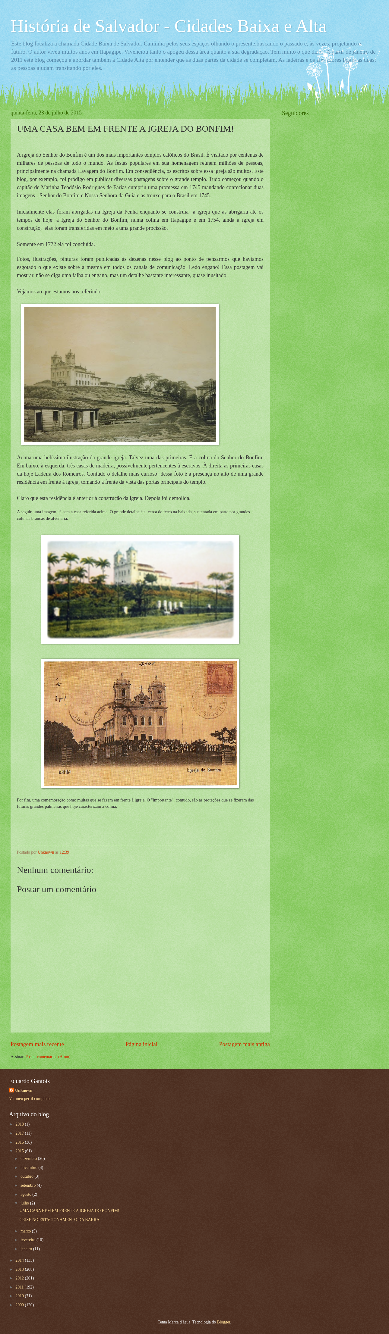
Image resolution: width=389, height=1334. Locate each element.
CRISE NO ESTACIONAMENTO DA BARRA (59, 1219)
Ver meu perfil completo (29, 1098)
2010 (20, 1296)
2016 (20, 1142)
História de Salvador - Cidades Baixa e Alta (169, 26)
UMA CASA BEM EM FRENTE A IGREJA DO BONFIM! (69, 1210)
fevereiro (28, 1240)
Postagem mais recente (37, 1044)
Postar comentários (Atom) (47, 1056)
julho (25, 1203)
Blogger (223, 1322)
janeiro (27, 1249)
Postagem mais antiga (244, 1044)
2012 (20, 1278)
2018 (20, 1124)
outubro (27, 1176)
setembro (29, 1185)
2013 (20, 1269)
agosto (26, 1194)
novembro (29, 1167)
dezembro (29, 1158)
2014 (20, 1260)
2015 (20, 1151)
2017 (20, 1133)
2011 (20, 1287)
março (26, 1231)
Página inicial (141, 1044)
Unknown (24, 1090)
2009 (20, 1305)
